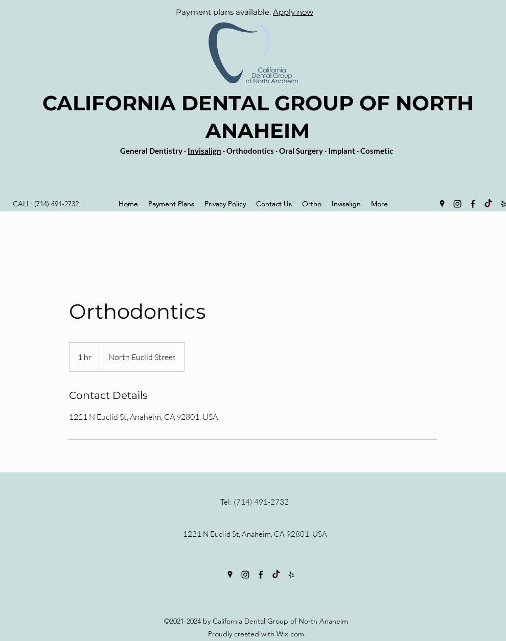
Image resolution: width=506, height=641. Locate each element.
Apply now (293, 12)
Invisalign (204, 150)
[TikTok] (488, 204)
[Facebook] (473, 204)
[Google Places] (442, 204)
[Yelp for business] (291, 574)
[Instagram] (457, 204)
